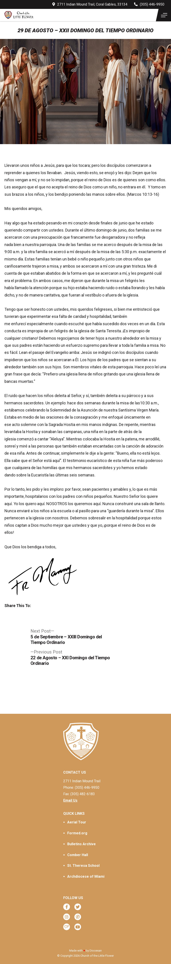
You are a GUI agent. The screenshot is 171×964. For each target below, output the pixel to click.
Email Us (70, 800)
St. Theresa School (83, 865)
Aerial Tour (76, 822)
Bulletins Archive (81, 844)
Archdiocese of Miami (85, 876)
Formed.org (77, 833)
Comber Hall (77, 855)
